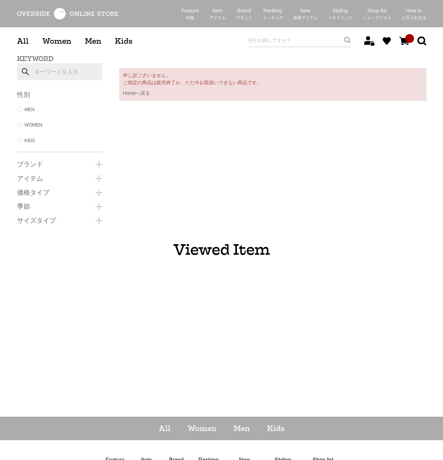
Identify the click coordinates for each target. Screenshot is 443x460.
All (23, 41)
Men (93, 41)
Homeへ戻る (136, 93)
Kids (123, 41)
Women (56, 41)
